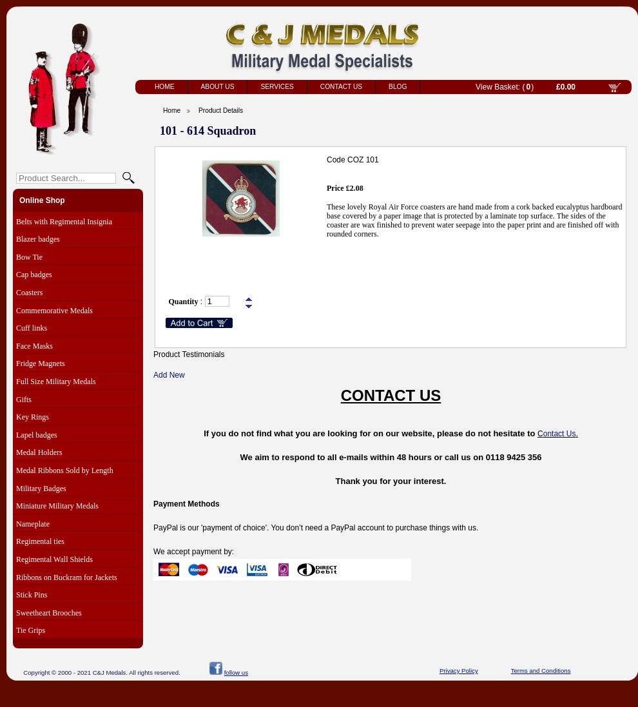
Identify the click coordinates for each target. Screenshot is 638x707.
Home (165, 86)
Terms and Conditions (541, 670)
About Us (218, 86)
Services (276, 86)
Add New (169, 375)
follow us (236, 672)
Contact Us (341, 86)
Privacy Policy (459, 670)
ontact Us (559, 433)
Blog (398, 86)
